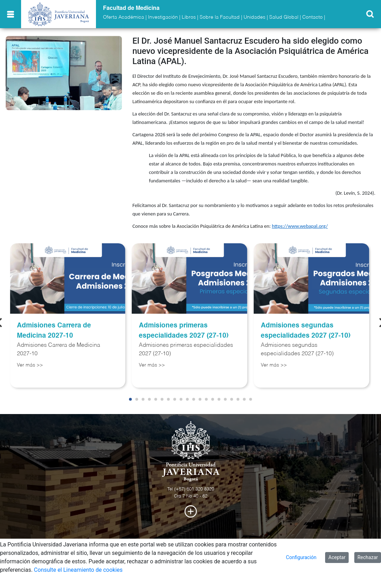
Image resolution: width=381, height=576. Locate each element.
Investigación (163, 17)
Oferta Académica (123, 17)
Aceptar (337, 557)
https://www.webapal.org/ (300, 226)
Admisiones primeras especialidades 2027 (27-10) (183, 330)
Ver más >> (30, 365)
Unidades (254, 17)
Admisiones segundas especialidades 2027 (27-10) (305, 330)
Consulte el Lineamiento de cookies (78, 569)
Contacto (312, 17)
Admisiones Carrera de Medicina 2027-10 (54, 330)
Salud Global (283, 17)
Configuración (301, 557)
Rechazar (367, 557)
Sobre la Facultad (220, 17)
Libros (189, 17)
